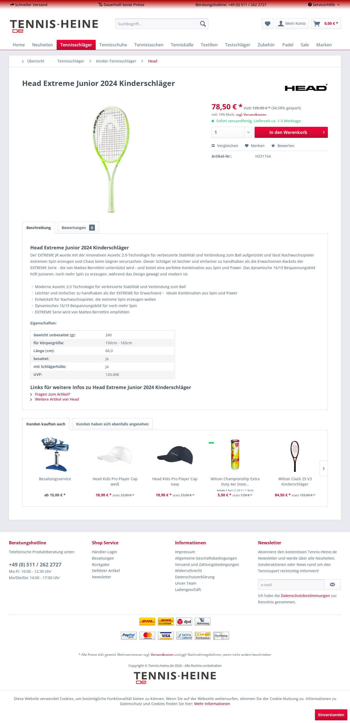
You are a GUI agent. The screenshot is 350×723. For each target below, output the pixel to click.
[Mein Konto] (292, 23)
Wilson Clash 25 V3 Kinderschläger (295, 481)
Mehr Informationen (212, 703)
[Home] (18, 45)
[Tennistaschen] (149, 45)
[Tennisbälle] (182, 45)
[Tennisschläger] (76, 45)
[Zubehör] (266, 45)
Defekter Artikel (106, 570)
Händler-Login (104, 551)
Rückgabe (100, 564)
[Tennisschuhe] (113, 45)
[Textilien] (209, 45)
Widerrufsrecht (188, 570)
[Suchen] (202, 23)
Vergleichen (225, 145)
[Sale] (305, 45)
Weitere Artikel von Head (54, 399)
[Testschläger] (237, 45)
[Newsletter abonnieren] (332, 584)
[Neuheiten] (42, 45)
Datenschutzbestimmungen (305, 595)
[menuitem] (29, 4)
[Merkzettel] (267, 23)
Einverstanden (331, 714)
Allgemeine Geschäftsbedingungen (206, 558)
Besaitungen (103, 558)
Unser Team (185, 583)
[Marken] (324, 45)
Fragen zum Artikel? (50, 394)
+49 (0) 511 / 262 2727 (35, 564)
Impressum (185, 551)
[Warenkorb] (326, 23)
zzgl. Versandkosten (251, 114)
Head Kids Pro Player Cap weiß (115, 481)
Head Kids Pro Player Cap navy (174, 481)
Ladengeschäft (188, 589)
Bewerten (282, 145)
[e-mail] (291, 584)
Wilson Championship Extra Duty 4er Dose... (235, 481)
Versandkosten (162, 654)
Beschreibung (38, 227)
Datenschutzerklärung (195, 576)
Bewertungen (78, 228)
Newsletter (101, 576)
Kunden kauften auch (45, 423)
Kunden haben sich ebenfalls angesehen (112, 423)
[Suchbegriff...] (161, 23)
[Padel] (288, 45)
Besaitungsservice (55, 478)
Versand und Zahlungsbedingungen (207, 564)
